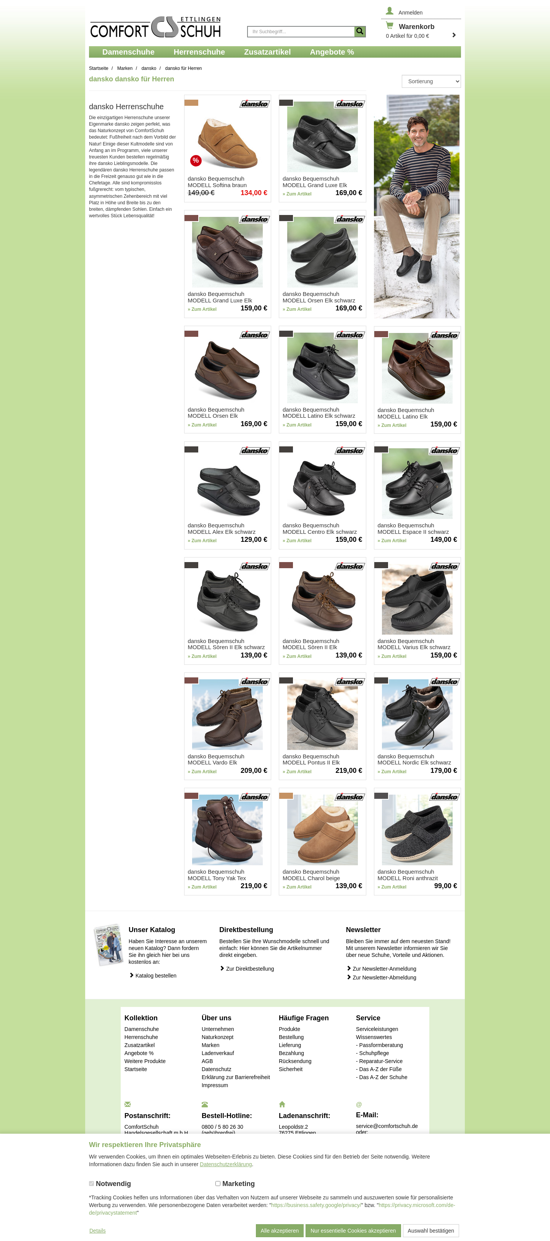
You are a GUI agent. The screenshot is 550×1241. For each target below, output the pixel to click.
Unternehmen (218, 1029)
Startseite (136, 1069)
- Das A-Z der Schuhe (382, 1077)
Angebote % (139, 1053)
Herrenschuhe (141, 1037)
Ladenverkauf (218, 1053)
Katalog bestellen (152, 975)
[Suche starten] (359, 32)
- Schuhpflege (372, 1053)
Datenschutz (216, 1069)
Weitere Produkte (145, 1061)
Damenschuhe (142, 1029)
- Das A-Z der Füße (379, 1069)
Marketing (235, 1184)
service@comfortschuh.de (387, 1126)
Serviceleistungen (377, 1029)
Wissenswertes (374, 1037)
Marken (211, 1045)
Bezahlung (291, 1053)
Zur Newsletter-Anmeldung (381, 968)
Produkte (289, 1029)
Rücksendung (295, 1061)
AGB (207, 1061)
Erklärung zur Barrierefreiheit (236, 1077)
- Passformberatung (379, 1045)
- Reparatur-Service (379, 1061)
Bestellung (291, 1037)
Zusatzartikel (140, 1045)
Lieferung (290, 1045)
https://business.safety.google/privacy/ (316, 1205)
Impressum (215, 1085)
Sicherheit (290, 1069)
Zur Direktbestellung (246, 968)
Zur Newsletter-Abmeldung (381, 977)
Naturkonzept (217, 1037)
